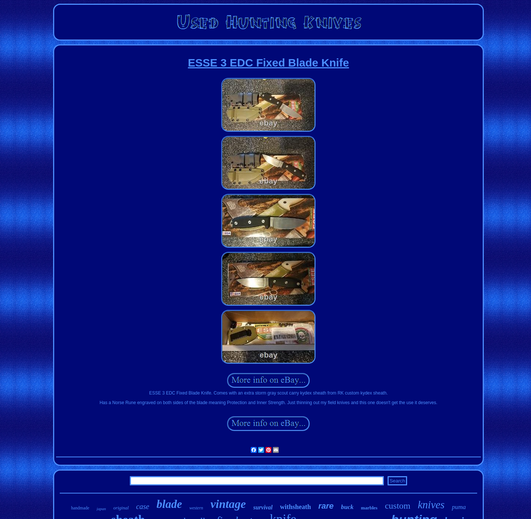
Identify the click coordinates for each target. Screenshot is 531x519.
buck (347, 507)
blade (169, 504)
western (196, 508)
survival (263, 507)
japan (101, 508)
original (121, 508)
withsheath (295, 507)
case (142, 506)
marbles (369, 508)
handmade (80, 508)
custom (397, 506)
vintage (228, 504)
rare (326, 506)
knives (431, 505)
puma (459, 507)
